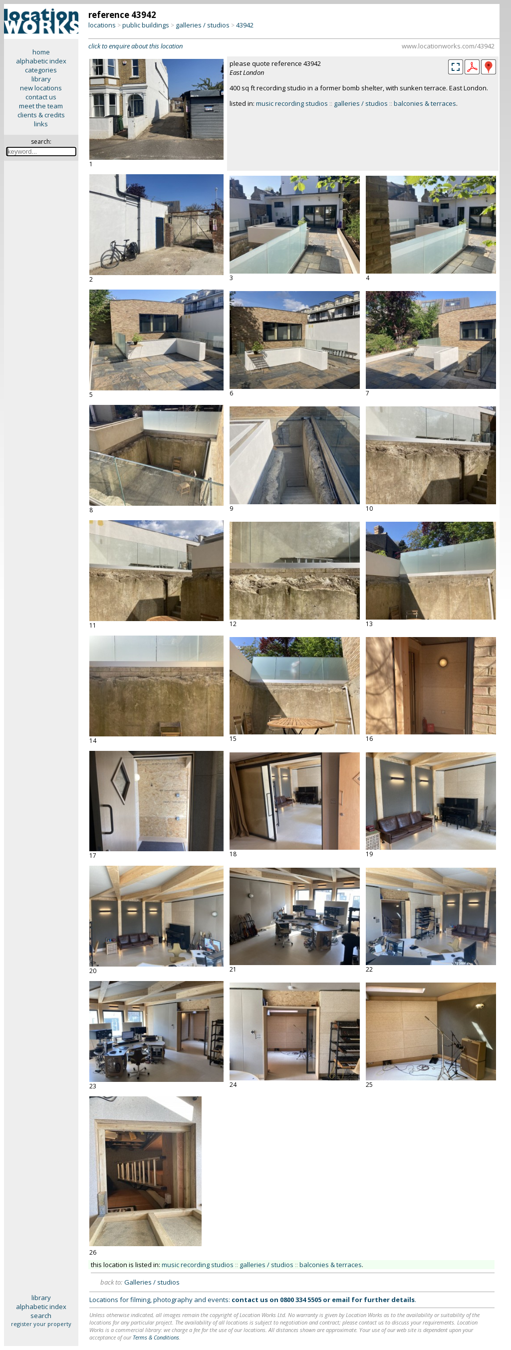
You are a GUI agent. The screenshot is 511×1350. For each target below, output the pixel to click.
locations (102, 24)
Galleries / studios (152, 1282)
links (41, 123)
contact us (40, 96)
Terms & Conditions (156, 1337)
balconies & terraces (425, 103)
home (41, 51)
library (41, 78)
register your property (41, 1324)
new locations (41, 87)
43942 (245, 24)
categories (41, 69)
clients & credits (41, 114)
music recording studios (292, 103)
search (40, 1315)
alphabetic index (41, 60)
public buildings (145, 24)
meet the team (41, 105)
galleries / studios (203, 24)
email (341, 1299)
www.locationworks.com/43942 (448, 45)
